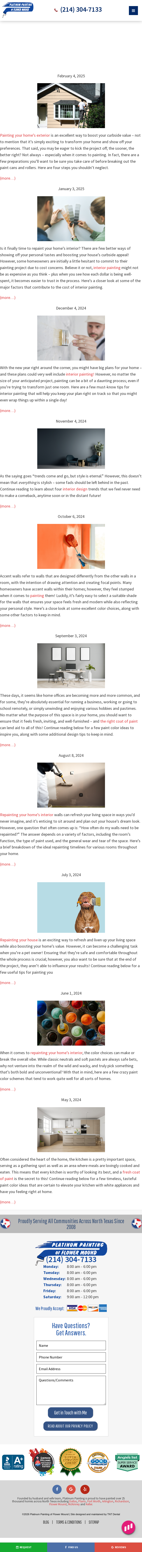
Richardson (122, 1501)
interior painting (107, 267)
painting (37, 595)
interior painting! (80, 373)
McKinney (74, 1504)
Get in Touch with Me (70, 1412)
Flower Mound (58, 1504)
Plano (82, 1501)
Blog (45, 1521)
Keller (89, 1504)
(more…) (8, 178)
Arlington (107, 1501)
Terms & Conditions (68, 1521)
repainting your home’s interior (56, 1052)
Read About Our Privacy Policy (70, 1425)
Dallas (73, 1501)
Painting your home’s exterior (25, 135)
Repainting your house (19, 939)
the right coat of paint (119, 721)
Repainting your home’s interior (26, 814)
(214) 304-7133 (80, 9)
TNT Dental (113, 1514)
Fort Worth (93, 1501)
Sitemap (95, 1521)
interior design (75, 488)
